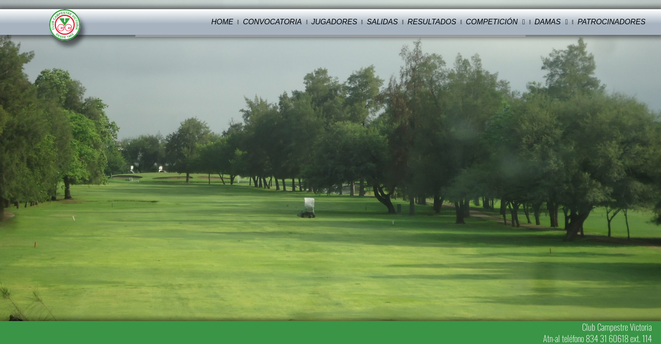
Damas (551, 22)
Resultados (432, 22)
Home (222, 22)
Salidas (382, 22)
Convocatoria (272, 22)
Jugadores (335, 22)
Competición (495, 22)
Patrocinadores (611, 22)
